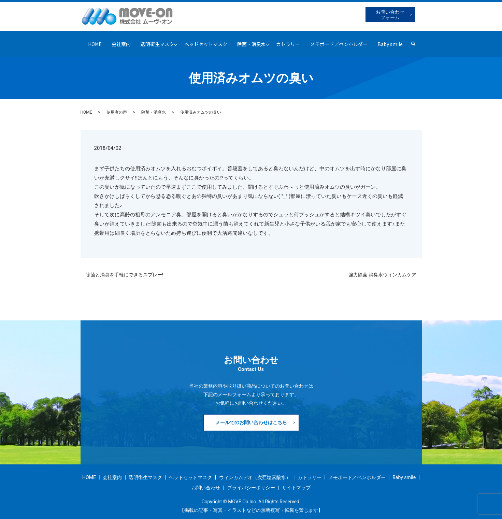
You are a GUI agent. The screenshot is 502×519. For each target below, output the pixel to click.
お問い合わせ (205, 482)
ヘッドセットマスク (205, 41)
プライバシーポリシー (251, 482)
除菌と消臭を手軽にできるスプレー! (124, 269)
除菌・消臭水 (252, 41)
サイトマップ (296, 482)
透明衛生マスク (154, 41)
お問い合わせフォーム (390, 14)
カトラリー (291, 41)
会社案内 (116, 41)
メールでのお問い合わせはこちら (251, 417)
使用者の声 (116, 107)
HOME (88, 41)
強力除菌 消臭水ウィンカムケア (382, 269)
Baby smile (396, 41)
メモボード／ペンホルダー (343, 41)
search (423, 41)
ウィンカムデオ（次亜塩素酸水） (255, 472)
